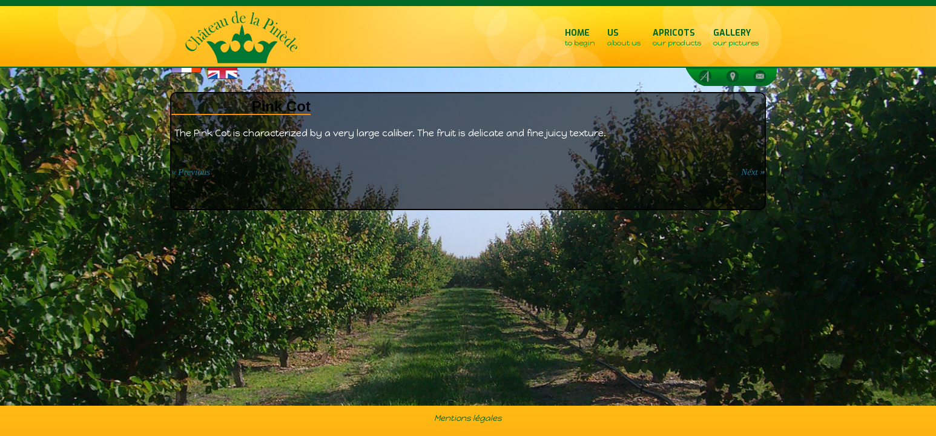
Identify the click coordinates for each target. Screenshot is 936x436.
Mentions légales (468, 418)
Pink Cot (281, 106)
